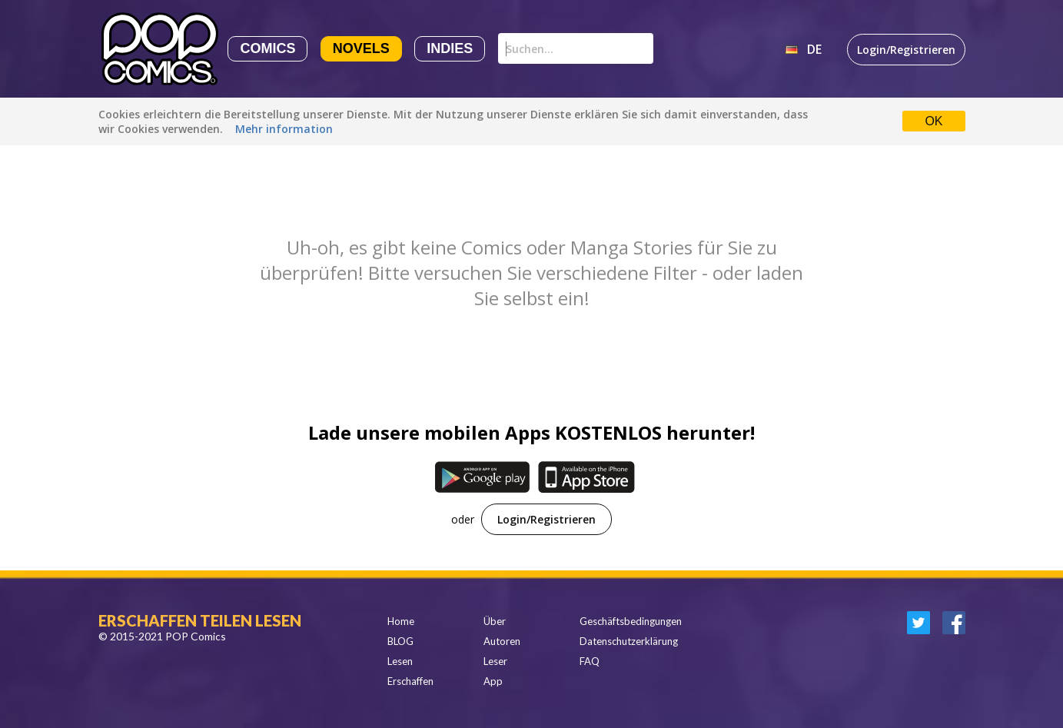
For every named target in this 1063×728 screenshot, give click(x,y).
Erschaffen (410, 681)
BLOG (400, 641)
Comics (267, 48)
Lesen (400, 661)
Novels (361, 48)
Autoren (501, 641)
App (493, 681)
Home (400, 621)
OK (933, 121)
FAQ (590, 661)
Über (494, 621)
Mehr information (284, 128)
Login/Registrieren (906, 49)
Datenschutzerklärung (629, 641)
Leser (495, 661)
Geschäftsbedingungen (631, 621)
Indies (450, 48)
